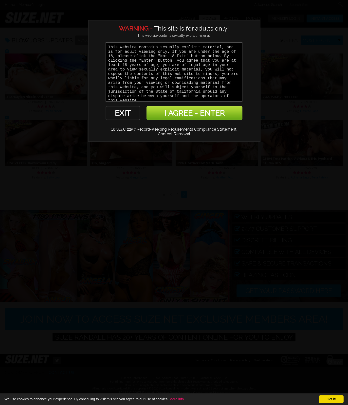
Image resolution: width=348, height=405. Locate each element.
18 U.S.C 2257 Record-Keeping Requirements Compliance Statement (174, 129)
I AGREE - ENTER (195, 113)
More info (176, 399)
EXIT (123, 113)
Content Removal (174, 134)
